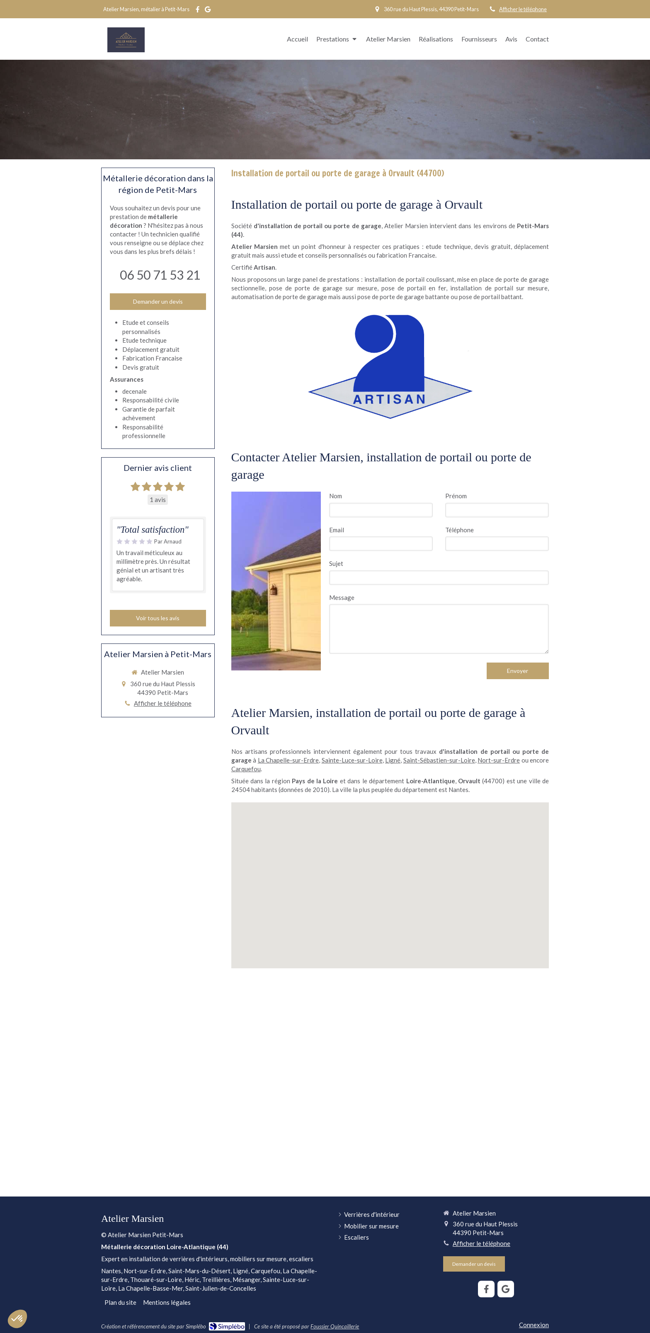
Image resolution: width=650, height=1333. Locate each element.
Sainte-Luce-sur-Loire (352, 760)
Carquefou (246, 769)
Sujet (336, 563)
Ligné (392, 760)
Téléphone (459, 530)
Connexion (534, 1324)
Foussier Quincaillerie (334, 1326)
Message (341, 597)
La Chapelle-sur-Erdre (288, 760)
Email (336, 530)
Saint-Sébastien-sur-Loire (439, 760)
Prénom (456, 496)
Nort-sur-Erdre (499, 760)
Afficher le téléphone (523, 9)
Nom (335, 496)
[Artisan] (390, 366)
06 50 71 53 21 (160, 274)
